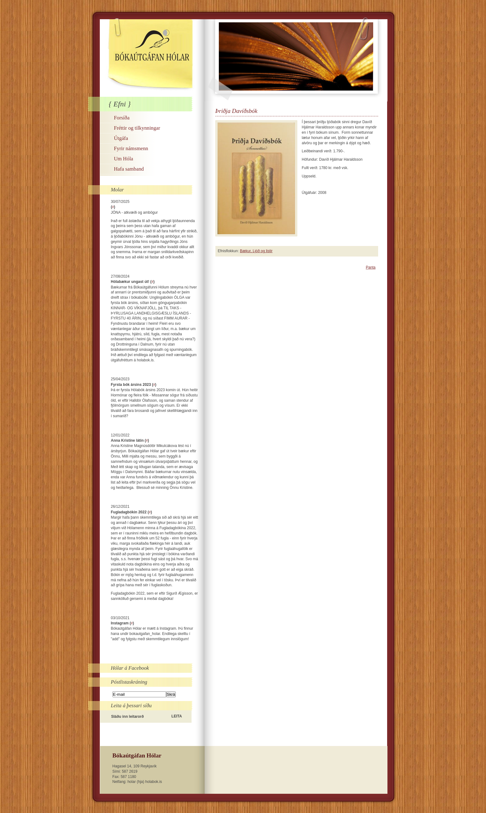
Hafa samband (129, 169)
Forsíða (122, 118)
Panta (370, 267)
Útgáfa (121, 138)
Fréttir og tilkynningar (137, 128)
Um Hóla (123, 159)
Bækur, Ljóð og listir (256, 251)
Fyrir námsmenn (131, 148)
